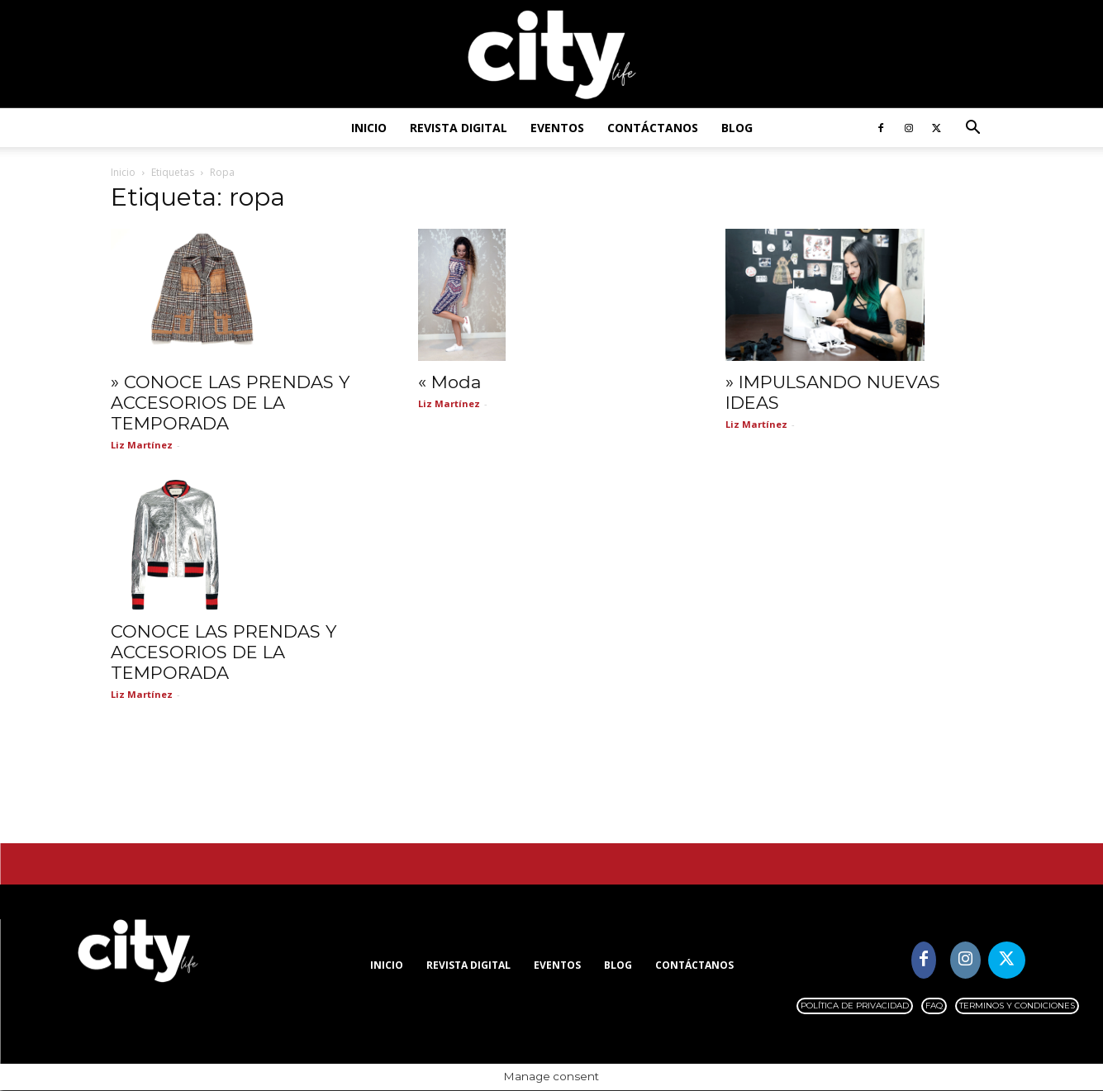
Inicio (369, 127)
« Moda (449, 382)
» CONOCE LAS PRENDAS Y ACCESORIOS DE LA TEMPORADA (230, 403)
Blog (737, 127)
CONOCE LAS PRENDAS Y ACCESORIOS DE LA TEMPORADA (223, 653)
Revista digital (458, 127)
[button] (973, 129)
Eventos (557, 127)
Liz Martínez (142, 445)
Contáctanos (652, 127)
